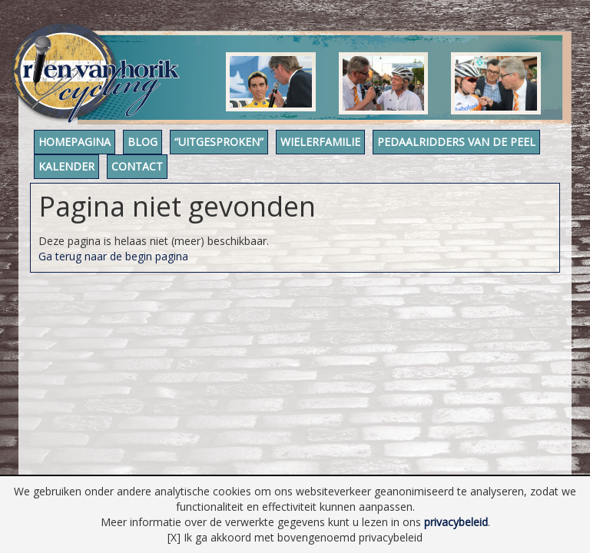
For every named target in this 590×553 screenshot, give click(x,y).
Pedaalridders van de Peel (125, 174)
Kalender (265, 174)
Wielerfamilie (374, 149)
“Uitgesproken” (257, 149)
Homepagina (82, 149)
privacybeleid (456, 522)
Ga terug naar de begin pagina (113, 263)
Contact (350, 174)
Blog (166, 149)
